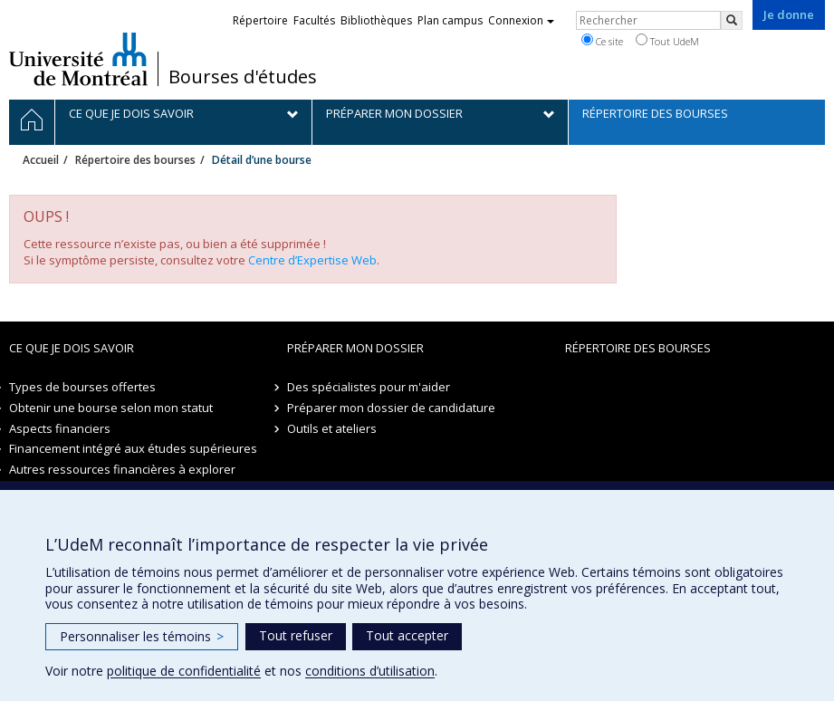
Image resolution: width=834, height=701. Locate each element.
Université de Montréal (78, 59)
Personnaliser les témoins (142, 636)
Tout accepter (407, 635)
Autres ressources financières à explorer (122, 469)
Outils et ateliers (332, 428)
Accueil (41, 160)
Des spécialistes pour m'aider (368, 387)
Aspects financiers (59, 428)
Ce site (602, 41)
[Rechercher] (732, 20)
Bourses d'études (242, 77)
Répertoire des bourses (135, 160)
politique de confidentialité (184, 670)
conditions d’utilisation (370, 670)
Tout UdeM (667, 41)
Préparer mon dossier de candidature (391, 407)
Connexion (521, 20)
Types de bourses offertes (82, 387)
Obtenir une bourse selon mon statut (111, 407)
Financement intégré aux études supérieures (133, 448)
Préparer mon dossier (355, 348)
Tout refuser (295, 635)
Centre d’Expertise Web (312, 260)
